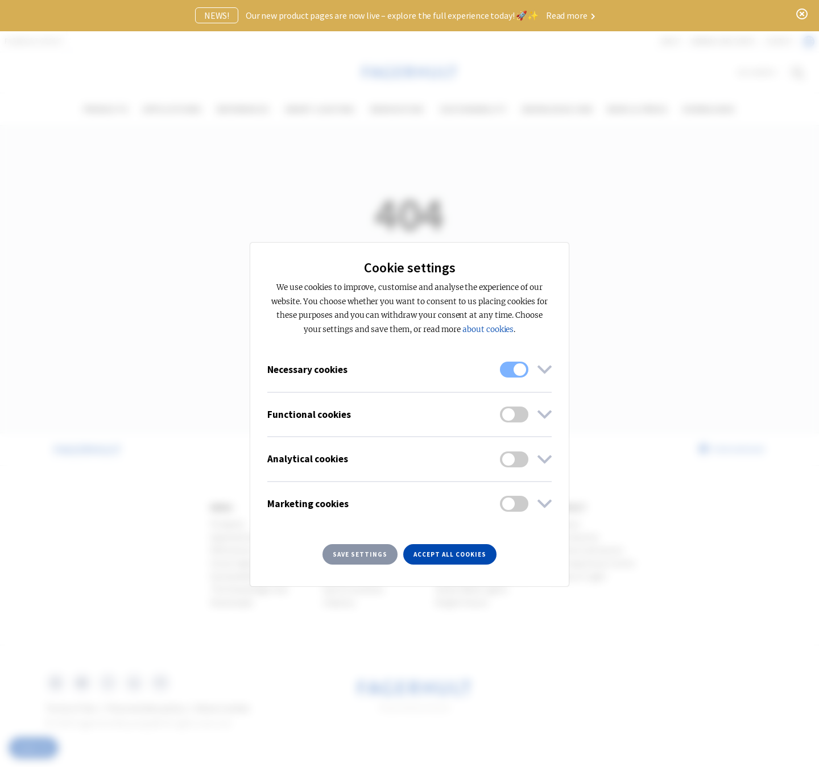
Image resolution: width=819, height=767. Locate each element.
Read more (570, 15)
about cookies (488, 329)
